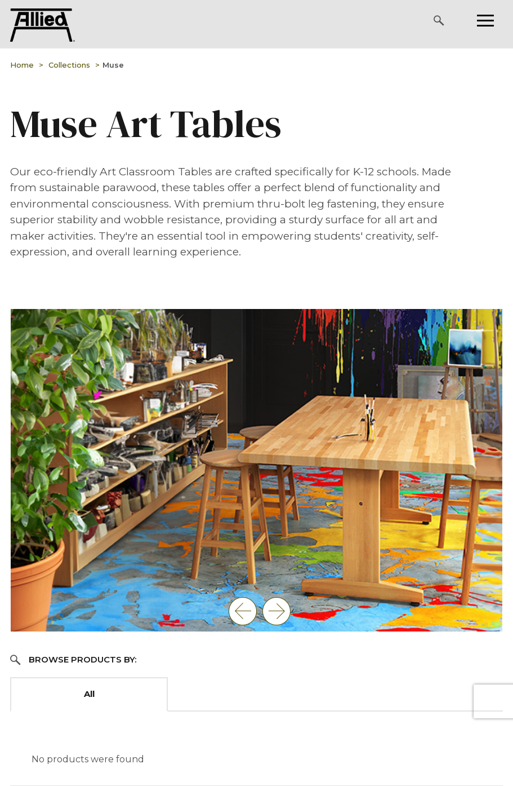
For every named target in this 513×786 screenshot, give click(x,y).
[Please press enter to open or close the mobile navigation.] (485, 21)
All (89, 693)
